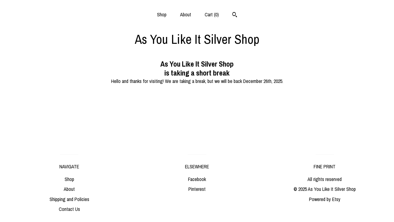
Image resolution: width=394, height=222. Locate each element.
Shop (162, 14)
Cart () (212, 14)
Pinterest (197, 189)
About (185, 14)
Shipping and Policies (69, 199)
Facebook (197, 179)
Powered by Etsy (324, 199)
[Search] (234, 15)
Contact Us (69, 209)
